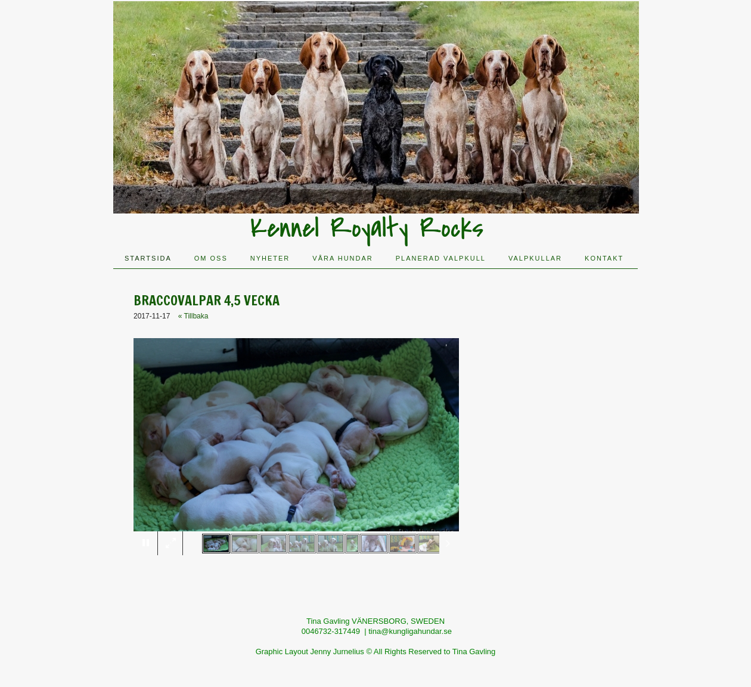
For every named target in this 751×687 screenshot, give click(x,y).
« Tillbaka (193, 316)
